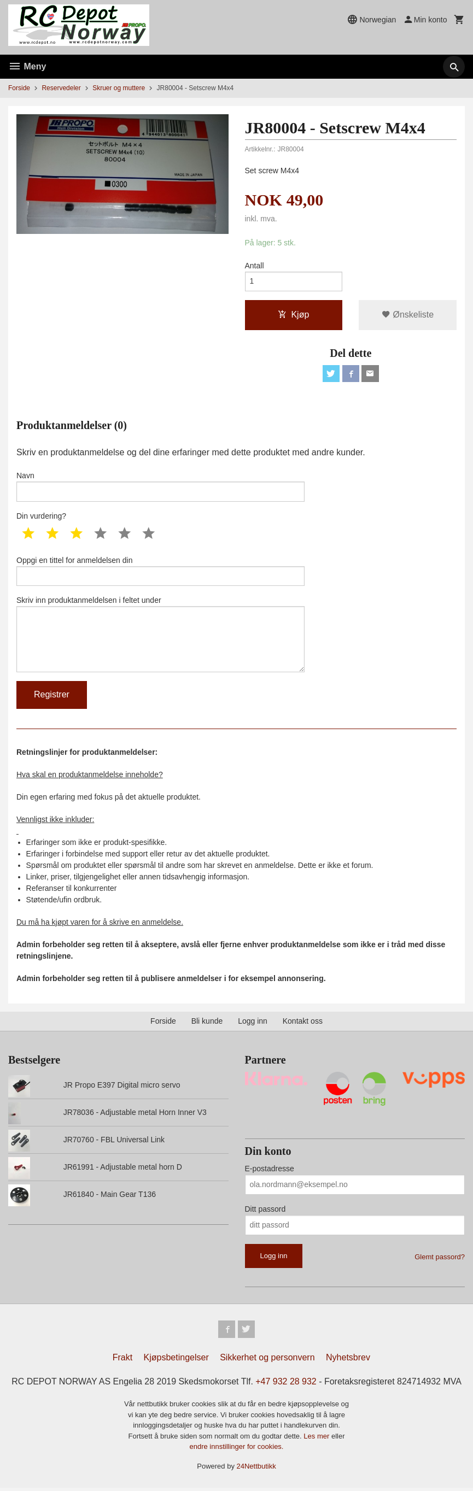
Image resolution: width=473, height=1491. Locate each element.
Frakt (122, 1360)
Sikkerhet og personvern (267, 1360)
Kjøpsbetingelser (176, 1360)
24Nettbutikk (256, 1469)
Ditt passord (265, 1211)
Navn (160, 487)
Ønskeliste (408, 315)
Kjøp (293, 315)
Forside (19, 88)
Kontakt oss (303, 1023)
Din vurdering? (41, 517)
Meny (27, 66)
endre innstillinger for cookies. (237, 1450)
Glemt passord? (439, 1259)
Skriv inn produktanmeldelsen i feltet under (160, 636)
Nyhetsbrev (348, 1360)
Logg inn (252, 1023)
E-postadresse (269, 1171)
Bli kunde (207, 1023)
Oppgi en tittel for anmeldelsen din (160, 572)
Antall (254, 265)
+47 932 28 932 (286, 1384)
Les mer (317, 1439)
